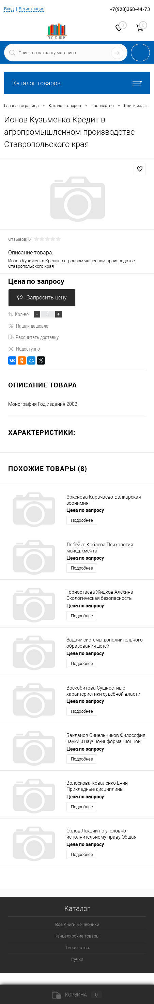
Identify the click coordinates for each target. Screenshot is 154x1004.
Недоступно (24, 348)
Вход (9, 8)
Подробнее (82, 520)
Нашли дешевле (28, 325)
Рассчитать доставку (33, 337)
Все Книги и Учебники (77, 924)
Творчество (77, 947)
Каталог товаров (77, 83)
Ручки (77, 959)
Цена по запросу (36, 281)
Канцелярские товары (77, 936)
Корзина (77, 995)
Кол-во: (22, 314)
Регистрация (31, 8)
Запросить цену (42, 297)
